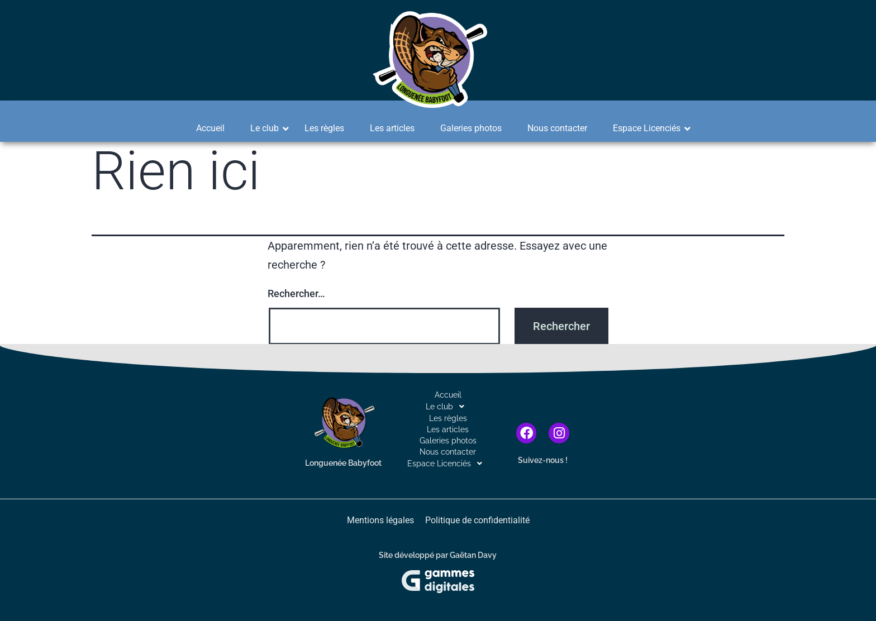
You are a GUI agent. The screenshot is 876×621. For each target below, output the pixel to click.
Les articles (392, 128)
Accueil (210, 128)
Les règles (324, 128)
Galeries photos (471, 128)
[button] (448, 406)
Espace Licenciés (650, 128)
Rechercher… (296, 293)
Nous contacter (557, 128)
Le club (268, 128)
